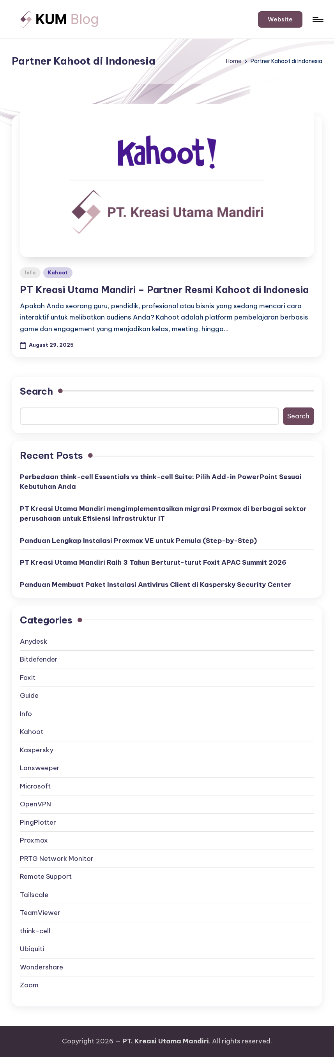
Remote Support (46, 876)
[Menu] (317, 19)
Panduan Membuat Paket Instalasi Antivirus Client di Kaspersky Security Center (155, 584)
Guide (29, 695)
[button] (280, 19)
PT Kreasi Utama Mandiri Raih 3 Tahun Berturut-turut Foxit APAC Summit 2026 (153, 562)
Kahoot (58, 273)
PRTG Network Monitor (57, 858)
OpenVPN (35, 804)
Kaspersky (36, 750)
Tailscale (34, 894)
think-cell (35, 931)
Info (30, 273)
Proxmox (34, 840)
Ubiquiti (32, 949)
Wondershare (41, 967)
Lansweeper (40, 768)
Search (36, 391)
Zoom (29, 985)
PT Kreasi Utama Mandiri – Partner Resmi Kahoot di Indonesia (164, 289)
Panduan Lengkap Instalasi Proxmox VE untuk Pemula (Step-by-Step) (138, 540)
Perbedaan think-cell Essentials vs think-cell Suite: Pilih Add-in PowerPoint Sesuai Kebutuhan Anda (161, 481)
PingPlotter (38, 822)
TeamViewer (40, 912)
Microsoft (35, 786)
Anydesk (33, 641)
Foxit (27, 677)
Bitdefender (39, 659)
